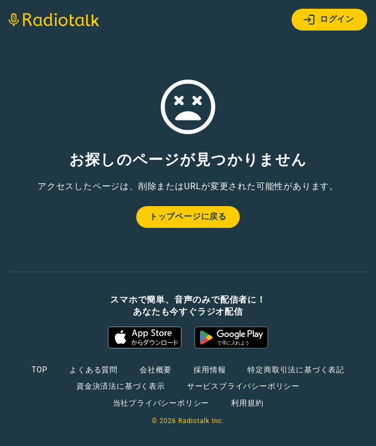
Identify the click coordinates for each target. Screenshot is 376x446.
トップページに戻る (188, 216)
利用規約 (247, 403)
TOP (39, 369)
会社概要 (156, 369)
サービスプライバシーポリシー (243, 386)
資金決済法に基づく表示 (120, 386)
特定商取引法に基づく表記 (295, 369)
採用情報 (209, 369)
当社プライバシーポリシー (161, 403)
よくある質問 (93, 369)
